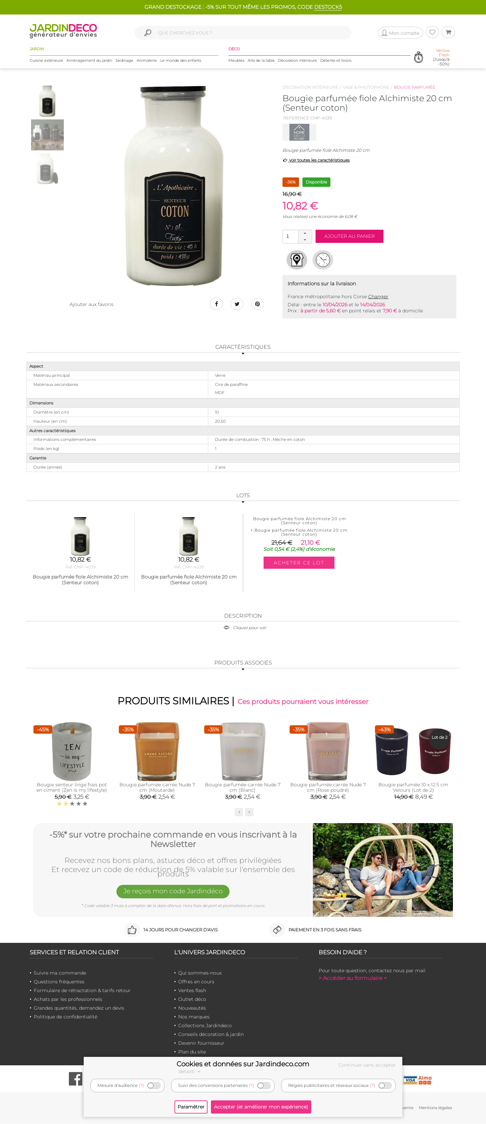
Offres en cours (196, 982)
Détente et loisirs (335, 60)
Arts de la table (261, 60)
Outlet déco (192, 999)
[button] (305, 233)
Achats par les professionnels (68, 999)
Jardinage (124, 60)
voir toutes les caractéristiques (316, 160)
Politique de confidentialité (65, 1017)
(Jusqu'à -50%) (441, 57)
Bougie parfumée (414, 87)
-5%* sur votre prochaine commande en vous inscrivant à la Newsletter (173, 839)
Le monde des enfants (180, 60)
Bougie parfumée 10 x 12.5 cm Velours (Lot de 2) (413, 787)
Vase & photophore (366, 87)
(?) (141, 1085)
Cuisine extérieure (46, 60)
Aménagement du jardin (89, 60)
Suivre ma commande (60, 973)
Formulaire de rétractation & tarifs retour (82, 991)
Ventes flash (192, 991)
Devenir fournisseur (201, 1043)
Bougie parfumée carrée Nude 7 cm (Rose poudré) (328, 787)
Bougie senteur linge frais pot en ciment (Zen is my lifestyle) (71, 787)
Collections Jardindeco (205, 1026)
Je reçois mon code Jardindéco (173, 892)
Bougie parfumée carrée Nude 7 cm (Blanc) (242, 787)
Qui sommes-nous (200, 973)
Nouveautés (192, 1008)
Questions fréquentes (59, 982)
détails (190, 1071)
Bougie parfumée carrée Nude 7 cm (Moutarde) (157, 787)
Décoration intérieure (297, 60)
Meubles (236, 60)
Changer (378, 296)
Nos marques (194, 1017)
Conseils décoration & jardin (211, 1035)
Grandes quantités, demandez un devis (79, 1008)
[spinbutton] (296, 236)
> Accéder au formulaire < (353, 978)
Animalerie (147, 60)
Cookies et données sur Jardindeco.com (243, 1064)
